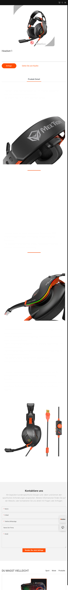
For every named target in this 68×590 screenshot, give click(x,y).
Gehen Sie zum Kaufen (30, 66)
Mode (54, 571)
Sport (48, 571)
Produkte (62, 571)
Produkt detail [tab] (34, 79)
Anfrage (9, 66)
